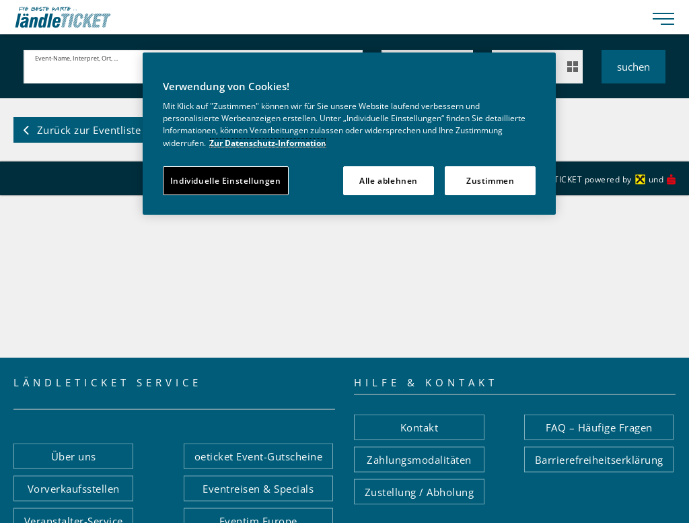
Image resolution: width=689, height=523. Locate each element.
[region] (349, 134)
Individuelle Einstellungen (225, 180)
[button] (82, 130)
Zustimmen (490, 180)
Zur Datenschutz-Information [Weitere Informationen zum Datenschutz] (267, 143)
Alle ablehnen (388, 180)
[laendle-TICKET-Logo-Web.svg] (328, 17)
